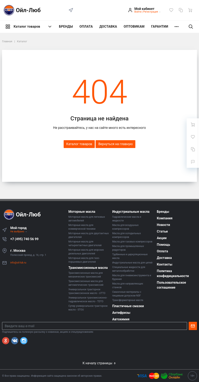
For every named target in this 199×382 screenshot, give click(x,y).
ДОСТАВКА (108, 26)
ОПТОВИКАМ (134, 26)
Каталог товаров (28, 26)
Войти (137, 11)
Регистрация (150, 11)
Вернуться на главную (115, 144)
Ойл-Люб (21, 10)
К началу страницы (99, 363)
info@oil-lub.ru (18, 262)
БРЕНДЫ (66, 26)
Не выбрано (18, 231)
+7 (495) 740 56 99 (24, 239)
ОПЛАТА (86, 26)
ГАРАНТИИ (159, 26)
